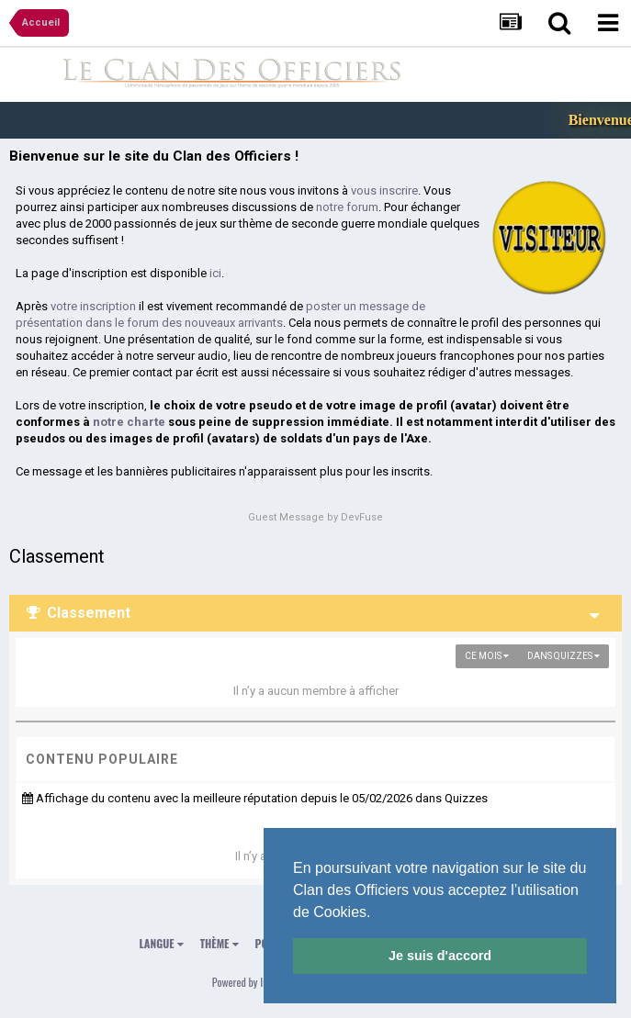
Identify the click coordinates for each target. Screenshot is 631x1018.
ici (215, 273)
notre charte (129, 422)
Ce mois (487, 656)
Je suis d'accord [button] (440, 955)
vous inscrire (384, 190)
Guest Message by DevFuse (315, 517)
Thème (219, 943)
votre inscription (93, 306)
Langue (162, 943)
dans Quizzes (563, 656)
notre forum (347, 207)
